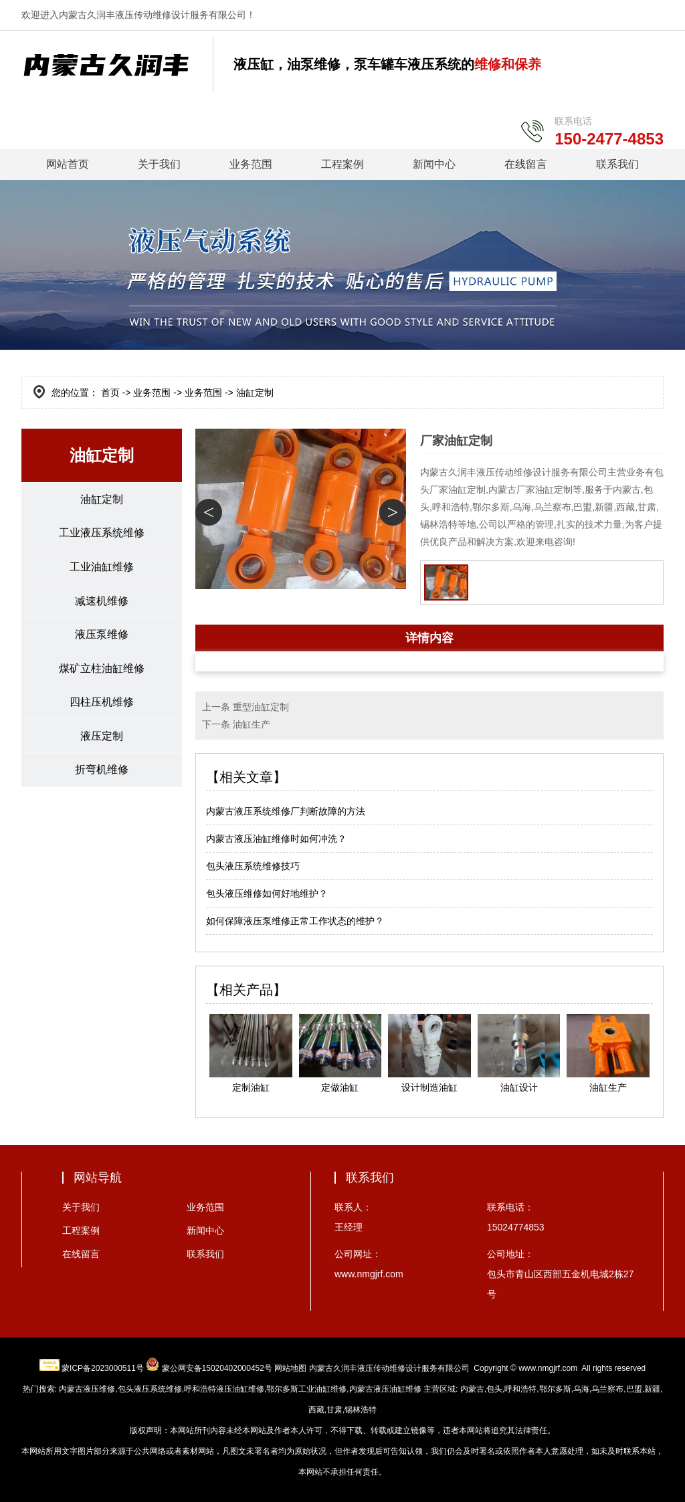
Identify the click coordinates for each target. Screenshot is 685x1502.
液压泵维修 (101, 635)
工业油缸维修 (102, 567)
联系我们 (617, 164)
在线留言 (525, 164)
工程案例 (342, 164)
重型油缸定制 (261, 707)
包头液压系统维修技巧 (253, 866)
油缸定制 (101, 499)
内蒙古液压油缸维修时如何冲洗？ (276, 838)
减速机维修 (101, 601)
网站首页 (67, 164)
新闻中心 (434, 164)
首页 (110, 392)
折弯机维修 (101, 772)
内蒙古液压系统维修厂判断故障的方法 (285, 811)
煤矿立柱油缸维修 (101, 669)
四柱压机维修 (102, 704)
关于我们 (159, 164)
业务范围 (250, 164)
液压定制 (101, 738)
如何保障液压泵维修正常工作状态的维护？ (295, 921)
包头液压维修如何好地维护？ (267, 893)
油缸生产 (251, 724)
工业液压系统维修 (101, 533)
